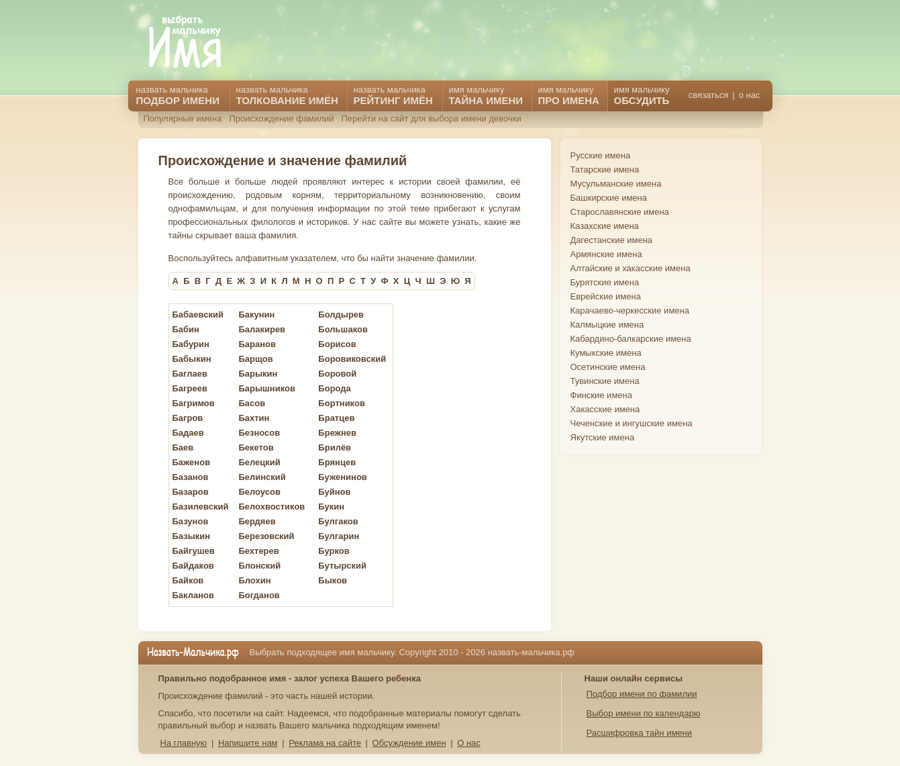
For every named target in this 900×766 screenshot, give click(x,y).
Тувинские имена (605, 381)
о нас (749, 95)
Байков (188, 580)
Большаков (343, 329)
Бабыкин (191, 359)
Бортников (341, 403)
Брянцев (337, 462)
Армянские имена (606, 254)
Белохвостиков (271, 506)
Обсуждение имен (409, 743)
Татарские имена (605, 169)
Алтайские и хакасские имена (630, 268)
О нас (469, 743)
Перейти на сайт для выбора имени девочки (431, 118)
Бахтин (253, 418)
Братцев (336, 418)
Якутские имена (602, 437)
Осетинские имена (608, 367)
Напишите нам (248, 743)
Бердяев (256, 521)
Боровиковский (352, 359)
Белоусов (259, 492)
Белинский (261, 477)
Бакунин (256, 314)
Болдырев (341, 314)
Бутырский (342, 566)
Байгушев (193, 551)
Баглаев (189, 374)
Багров (187, 418)
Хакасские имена (605, 409)
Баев (183, 447)
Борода (334, 388)
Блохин (254, 580)
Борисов (337, 344)
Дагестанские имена (611, 240)
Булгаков (338, 521)
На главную (183, 743)
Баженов (191, 462)
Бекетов (255, 447)
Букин (331, 506)
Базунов (190, 521)
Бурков (333, 551)
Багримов (193, 403)
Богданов (258, 595)
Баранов (257, 344)
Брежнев (337, 433)
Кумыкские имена (606, 353)
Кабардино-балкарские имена (630, 339)
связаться (708, 95)
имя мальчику (642, 95)
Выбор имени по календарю (644, 713)
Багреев (189, 388)
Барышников (266, 388)
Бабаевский (197, 314)
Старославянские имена (619, 212)
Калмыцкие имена (607, 325)
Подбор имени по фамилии (642, 694)
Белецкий (259, 462)
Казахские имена (604, 226)
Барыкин (257, 374)
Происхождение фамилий (281, 118)
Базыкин (191, 536)
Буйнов (334, 492)
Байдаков (193, 566)
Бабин (185, 329)
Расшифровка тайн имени (640, 733)
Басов (251, 403)
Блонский (259, 566)
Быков (332, 580)
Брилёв (334, 447)
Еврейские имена (605, 296)
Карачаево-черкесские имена (629, 310)
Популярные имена (183, 118)
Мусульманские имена (616, 184)
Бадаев (188, 433)
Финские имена (601, 395)
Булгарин (338, 536)
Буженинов (342, 477)
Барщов (255, 359)
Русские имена (600, 155)
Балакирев (261, 329)
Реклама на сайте (325, 743)
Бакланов (193, 595)
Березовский (266, 536)
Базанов (190, 477)
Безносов (259, 433)
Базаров (190, 492)
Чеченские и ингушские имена (631, 423)
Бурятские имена (605, 282)
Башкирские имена (609, 198)
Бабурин (190, 344)
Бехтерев (258, 551)
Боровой (337, 374)
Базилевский (200, 506)
